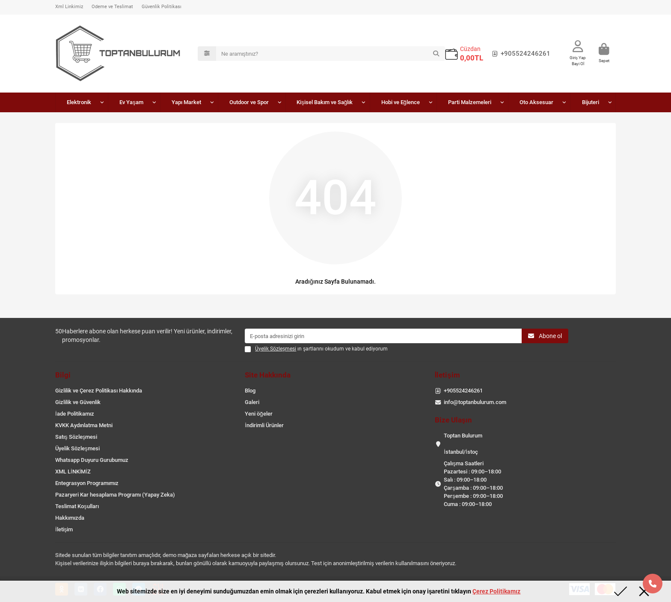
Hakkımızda (69, 518)
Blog (250, 390)
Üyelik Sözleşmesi (77, 448)
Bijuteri (590, 102)
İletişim (64, 529)
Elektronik (79, 102)
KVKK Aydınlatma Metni (84, 425)
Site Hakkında (268, 375)
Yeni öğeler (258, 413)
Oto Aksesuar (536, 102)
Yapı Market (186, 102)
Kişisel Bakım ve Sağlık (325, 102)
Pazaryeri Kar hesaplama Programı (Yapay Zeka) (115, 494)
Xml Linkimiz (69, 6)
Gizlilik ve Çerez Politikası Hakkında (98, 390)
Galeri (252, 402)
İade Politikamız (74, 413)
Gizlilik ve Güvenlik (78, 402)
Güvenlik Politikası (161, 6)
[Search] (330, 53)
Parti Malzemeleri (469, 102)
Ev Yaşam (131, 102)
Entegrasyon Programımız (87, 483)
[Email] (383, 336)
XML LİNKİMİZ (73, 471)
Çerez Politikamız (496, 591)
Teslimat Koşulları (77, 506)
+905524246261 (519, 53)
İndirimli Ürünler (264, 425)
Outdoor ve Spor (249, 102)
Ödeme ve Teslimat (112, 6)
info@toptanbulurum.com (475, 402)
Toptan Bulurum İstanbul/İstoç (463, 443)
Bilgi (63, 375)
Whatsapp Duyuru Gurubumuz (91, 460)
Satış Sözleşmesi (76, 437)
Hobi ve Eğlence (400, 102)
